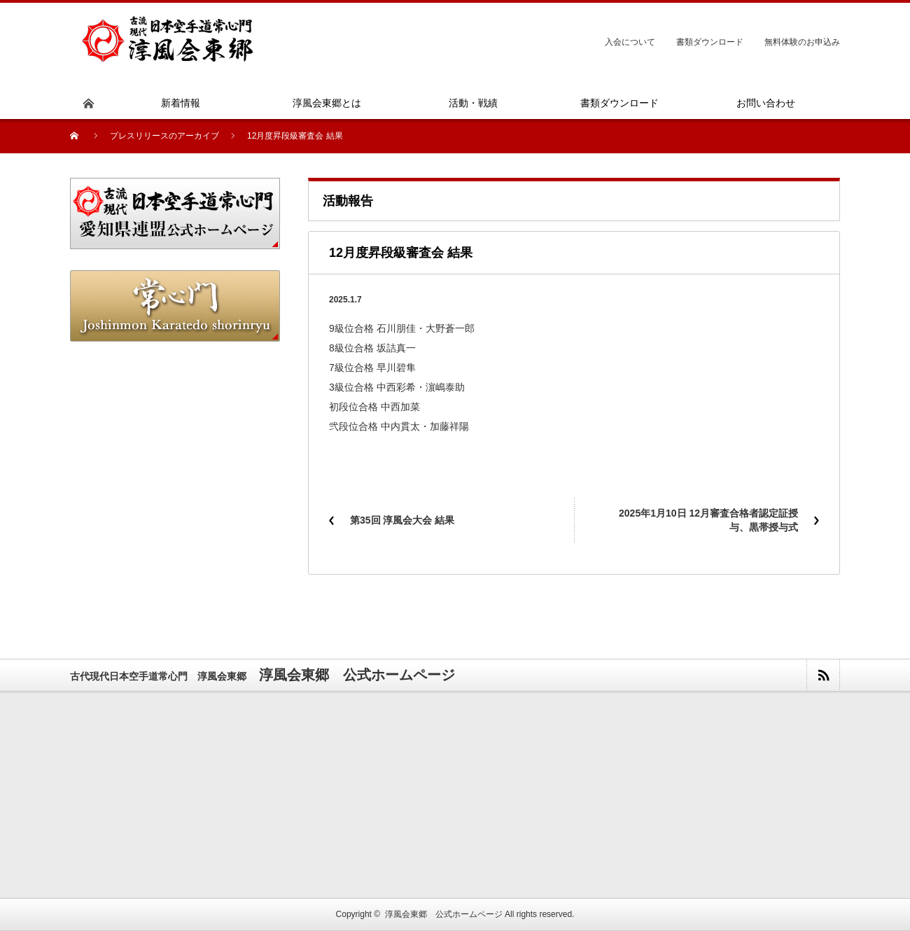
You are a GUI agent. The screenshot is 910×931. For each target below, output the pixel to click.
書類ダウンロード (709, 42)
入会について (630, 42)
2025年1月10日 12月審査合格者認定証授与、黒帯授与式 (708, 520)
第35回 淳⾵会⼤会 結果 (402, 520)
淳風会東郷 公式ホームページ (444, 914)
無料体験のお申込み (802, 42)
